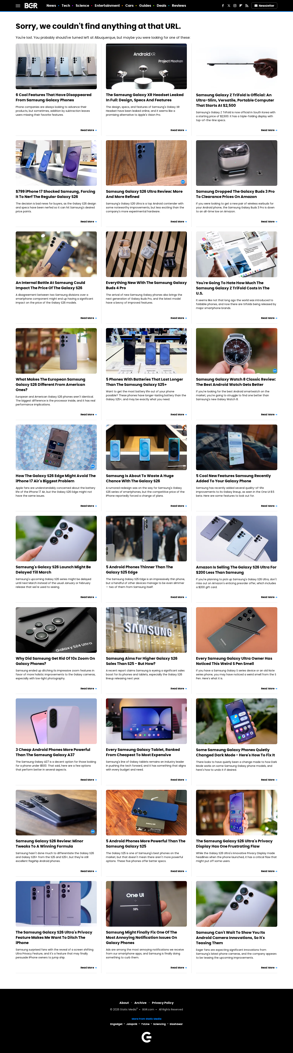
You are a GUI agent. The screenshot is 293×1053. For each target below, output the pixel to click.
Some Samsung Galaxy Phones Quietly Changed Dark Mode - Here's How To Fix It (235, 752)
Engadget (116, 1024)
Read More (87, 130)
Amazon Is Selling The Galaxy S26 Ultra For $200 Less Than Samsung (236, 570)
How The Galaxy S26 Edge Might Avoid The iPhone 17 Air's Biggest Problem (56, 478)
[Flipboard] (240, 5)
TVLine (145, 1024)
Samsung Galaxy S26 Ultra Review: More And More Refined (144, 194)
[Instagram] (234, 5)
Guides (145, 5)
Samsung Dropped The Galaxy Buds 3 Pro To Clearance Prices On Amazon (235, 194)
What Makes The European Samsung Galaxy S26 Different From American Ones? (50, 384)
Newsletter (264, 5)
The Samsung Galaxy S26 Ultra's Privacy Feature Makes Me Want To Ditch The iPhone (54, 937)
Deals (161, 5)
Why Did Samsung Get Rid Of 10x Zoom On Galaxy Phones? (55, 661)
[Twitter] (228, 5)
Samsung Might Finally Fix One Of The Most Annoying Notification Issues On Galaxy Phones (141, 937)
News (51, 5)
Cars (129, 5)
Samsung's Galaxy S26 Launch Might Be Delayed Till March (53, 570)
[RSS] (246, 5)
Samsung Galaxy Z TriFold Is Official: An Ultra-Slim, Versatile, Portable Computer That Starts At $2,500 (235, 100)
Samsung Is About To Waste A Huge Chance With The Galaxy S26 (140, 478)
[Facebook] (222, 5)
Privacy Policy (163, 1003)
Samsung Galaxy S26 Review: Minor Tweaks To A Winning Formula (49, 844)
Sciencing (159, 1024)
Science (82, 5)
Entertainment (107, 5)
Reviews (179, 5)
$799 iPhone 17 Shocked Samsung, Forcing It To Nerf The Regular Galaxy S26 (55, 194)
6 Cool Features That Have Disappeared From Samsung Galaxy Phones (54, 97)
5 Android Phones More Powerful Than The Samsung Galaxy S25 (145, 844)
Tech (66, 5)
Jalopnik (131, 1024)
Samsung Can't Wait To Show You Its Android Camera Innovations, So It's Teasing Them (230, 937)
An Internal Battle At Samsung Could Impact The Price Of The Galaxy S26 (50, 285)
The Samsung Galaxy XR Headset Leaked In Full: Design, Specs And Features (145, 97)
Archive (140, 1003)
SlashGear (176, 1024)
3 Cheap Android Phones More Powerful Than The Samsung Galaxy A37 (53, 752)
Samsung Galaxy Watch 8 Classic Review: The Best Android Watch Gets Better (236, 382)
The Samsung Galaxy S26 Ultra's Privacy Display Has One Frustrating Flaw (234, 844)
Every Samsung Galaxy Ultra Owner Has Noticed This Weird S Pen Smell (234, 661)
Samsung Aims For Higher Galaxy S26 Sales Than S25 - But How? (142, 661)
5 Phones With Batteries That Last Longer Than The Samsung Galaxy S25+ (144, 382)
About (124, 1003)
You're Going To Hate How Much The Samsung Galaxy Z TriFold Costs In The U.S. (232, 288)
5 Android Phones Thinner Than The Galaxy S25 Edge (139, 570)
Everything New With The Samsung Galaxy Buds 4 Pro (146, 285)
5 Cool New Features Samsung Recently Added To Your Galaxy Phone (233, 478)
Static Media (128, 1010)
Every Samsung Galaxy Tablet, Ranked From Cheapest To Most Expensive (143, 752)
